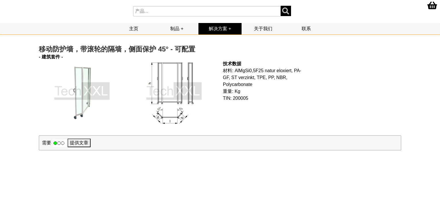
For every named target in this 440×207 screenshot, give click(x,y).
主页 (133, 28)
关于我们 (263, 28)
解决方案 (218, 28)
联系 (306, 28)
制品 (174, 28)
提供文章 (79, 142)
